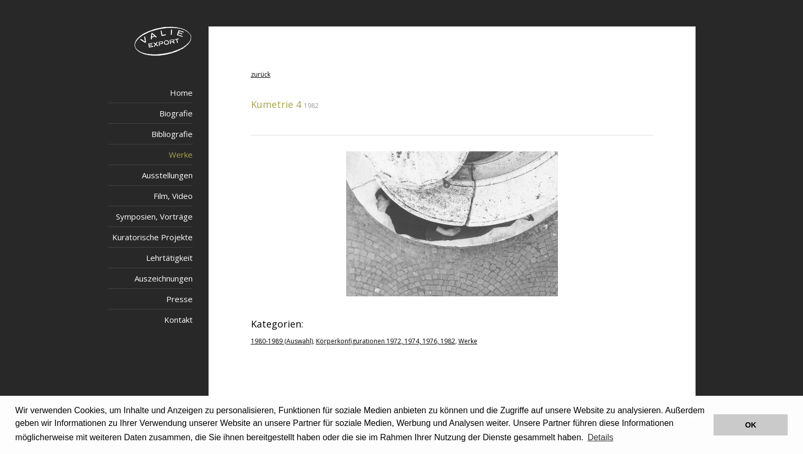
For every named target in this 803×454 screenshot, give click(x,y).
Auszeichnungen (163, 278)
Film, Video (173, 195)
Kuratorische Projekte (152, 237)
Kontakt (178, 319)
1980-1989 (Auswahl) (282, 341)
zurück (260, 74)
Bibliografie (172, 134)
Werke (181, 154)
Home (181, 92)
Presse (179, 299)
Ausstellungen (167, 175)
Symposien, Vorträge (154, 216)
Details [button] (600, 437)
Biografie (176, 113)
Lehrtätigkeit (169, 257)
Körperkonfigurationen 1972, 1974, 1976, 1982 (385, 341)
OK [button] (750, 425)
